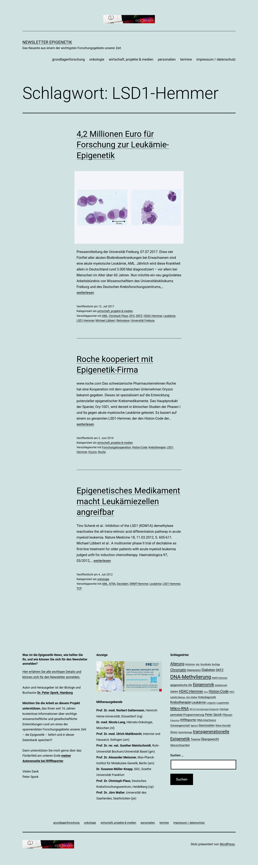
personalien (167, 59)
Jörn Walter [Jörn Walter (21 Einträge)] (191, 697)
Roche (102, 452)
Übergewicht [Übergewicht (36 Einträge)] (210, 739)
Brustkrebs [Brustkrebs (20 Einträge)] (206, 664)
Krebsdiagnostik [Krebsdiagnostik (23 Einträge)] (207, 697)
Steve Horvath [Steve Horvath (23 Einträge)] (223, 725)
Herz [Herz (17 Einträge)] (206, 692)
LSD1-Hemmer (85, 320)
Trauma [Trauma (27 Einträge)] (195, 739)
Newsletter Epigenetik (47, 42)
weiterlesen (85, 293)
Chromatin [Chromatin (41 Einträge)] (178, 670)
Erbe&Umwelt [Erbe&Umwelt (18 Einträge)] (221, 685)
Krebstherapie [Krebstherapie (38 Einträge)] (180, 702)
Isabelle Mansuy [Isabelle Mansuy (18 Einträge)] (177, 697)
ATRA (112, 583)
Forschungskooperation (116, 447)
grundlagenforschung (68, 59)
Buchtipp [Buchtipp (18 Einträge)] (216, 664)
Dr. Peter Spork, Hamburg (55, 692)
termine (186, 59)
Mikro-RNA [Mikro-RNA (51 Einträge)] (179, 708)
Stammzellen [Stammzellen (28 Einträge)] (207, 725)
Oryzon (92, 452)
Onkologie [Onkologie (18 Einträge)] (224, 709)
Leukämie (169, 316)
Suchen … (177, 755)
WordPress (227, 844)
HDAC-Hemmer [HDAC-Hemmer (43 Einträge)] (191, 691)
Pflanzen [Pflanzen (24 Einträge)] (227, 714)
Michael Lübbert (105, 320)
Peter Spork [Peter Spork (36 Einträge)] (213, 715)
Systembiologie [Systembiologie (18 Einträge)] (185, 732)
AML (105, 316)
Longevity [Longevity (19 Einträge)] (211, 703)
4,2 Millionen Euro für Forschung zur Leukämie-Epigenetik (123, 144)
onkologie (96, 59)
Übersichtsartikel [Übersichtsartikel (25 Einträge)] (180, 745)
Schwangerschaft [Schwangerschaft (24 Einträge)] (180, 725)
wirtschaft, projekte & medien (131, 59)
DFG (132, 316)
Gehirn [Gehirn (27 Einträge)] (174, 691)
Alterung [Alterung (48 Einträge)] (177, 664)
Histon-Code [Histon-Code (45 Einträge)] (219, 691)
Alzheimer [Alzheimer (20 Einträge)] (190, 664)
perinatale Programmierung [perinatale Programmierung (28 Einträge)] (187, 714)
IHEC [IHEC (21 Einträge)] (231, 691)
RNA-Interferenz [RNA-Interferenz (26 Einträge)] (206, 720)
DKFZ (139, 316)
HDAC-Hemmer (153, 316)
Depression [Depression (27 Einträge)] (194, 670)
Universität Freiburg (142, 320)
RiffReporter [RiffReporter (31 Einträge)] (188, 720)
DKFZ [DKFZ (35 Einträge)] (219, 670)
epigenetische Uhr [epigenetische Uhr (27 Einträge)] (181, 685)
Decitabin (122, 583)
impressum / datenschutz (216, 59)
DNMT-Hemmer (139, 583)
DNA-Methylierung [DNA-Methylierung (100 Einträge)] (190, 677)
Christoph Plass (118, 316)
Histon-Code (139, 447)
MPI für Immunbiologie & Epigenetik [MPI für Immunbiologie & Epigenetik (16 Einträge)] (204, 709)
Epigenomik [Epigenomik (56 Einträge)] (203, 684)
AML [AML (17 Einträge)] (198, 664)
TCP (79, 588)
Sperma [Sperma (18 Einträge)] (194, 725)
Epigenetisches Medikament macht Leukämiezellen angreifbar (128, 501)
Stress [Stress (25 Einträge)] (174, 732)
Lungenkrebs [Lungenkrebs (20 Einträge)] (222, 702)
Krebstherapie (157, 447)
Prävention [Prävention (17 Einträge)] (175, 720)
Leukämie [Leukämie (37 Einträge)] (199, 702)
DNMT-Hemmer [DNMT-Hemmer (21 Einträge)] (219, 678)
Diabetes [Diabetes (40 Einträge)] (208, 670)
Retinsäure (122, 320)
